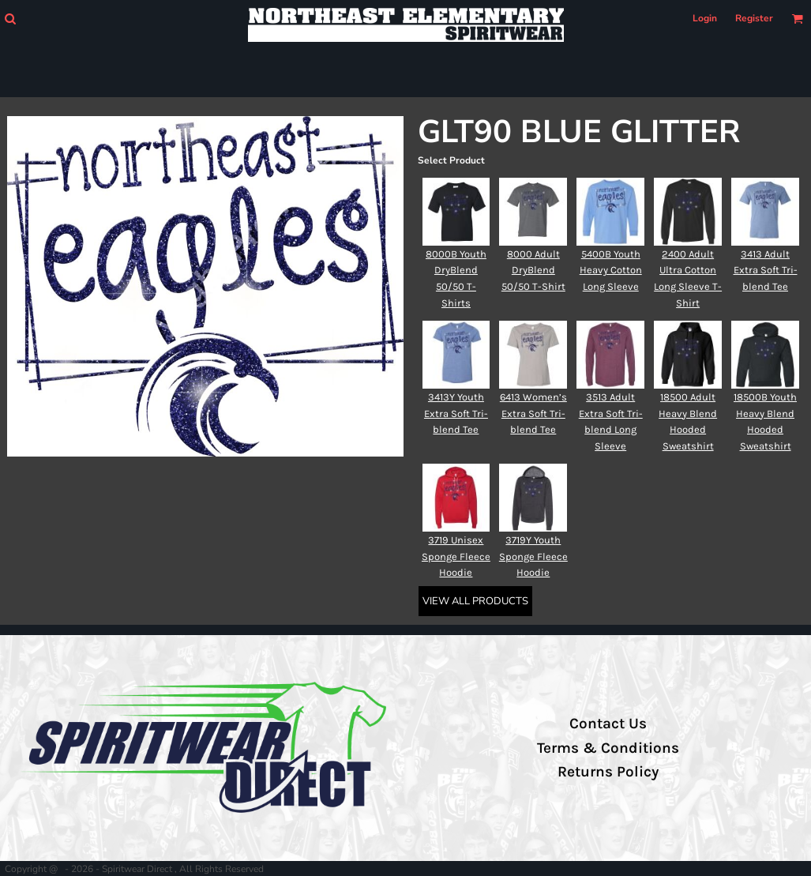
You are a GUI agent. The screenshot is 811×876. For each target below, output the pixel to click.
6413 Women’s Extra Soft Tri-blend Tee (533, 413)
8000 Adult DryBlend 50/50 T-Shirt (533, 270)
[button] (10, 18)
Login (705, 18)
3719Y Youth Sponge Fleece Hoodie (533, 556)
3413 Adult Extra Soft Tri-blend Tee (766, 270)
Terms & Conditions (608, 748)
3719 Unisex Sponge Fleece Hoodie (456, 556)
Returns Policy (608, 771)
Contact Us (608, 723)
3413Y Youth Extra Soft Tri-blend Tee (456, 413)
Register (754, 18)
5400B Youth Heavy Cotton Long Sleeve (611, 270)
